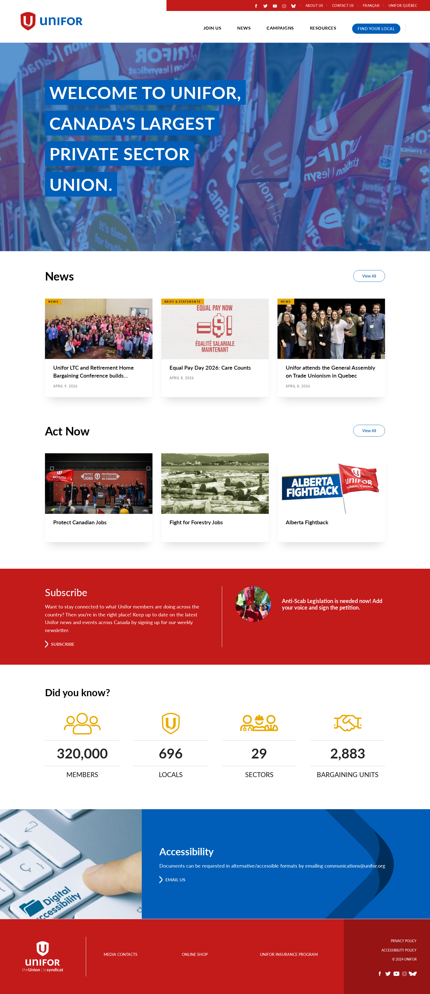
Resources (323, 27)
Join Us (212, 27)
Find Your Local (376, 28)
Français (371, 5)
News (244, 27)
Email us (175, 879)
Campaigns (280, 27)
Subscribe (62, 644)
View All (369, 276)
